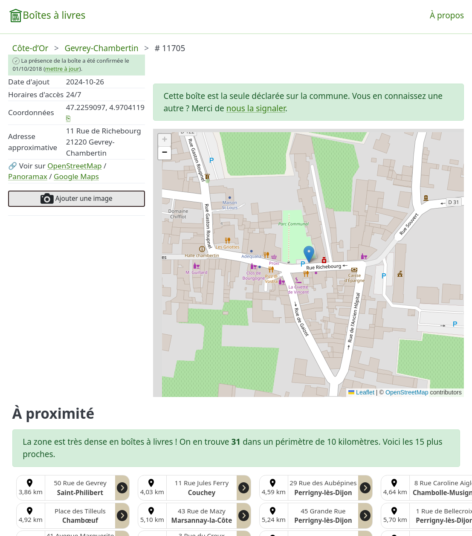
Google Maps (76, 176)
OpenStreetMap (74, 166)
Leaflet (361, 392)
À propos (447, 15)
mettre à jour (62, 68)
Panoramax (27, 176)
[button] (309, 254)
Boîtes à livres (54, 15)
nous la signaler (255, 108)
